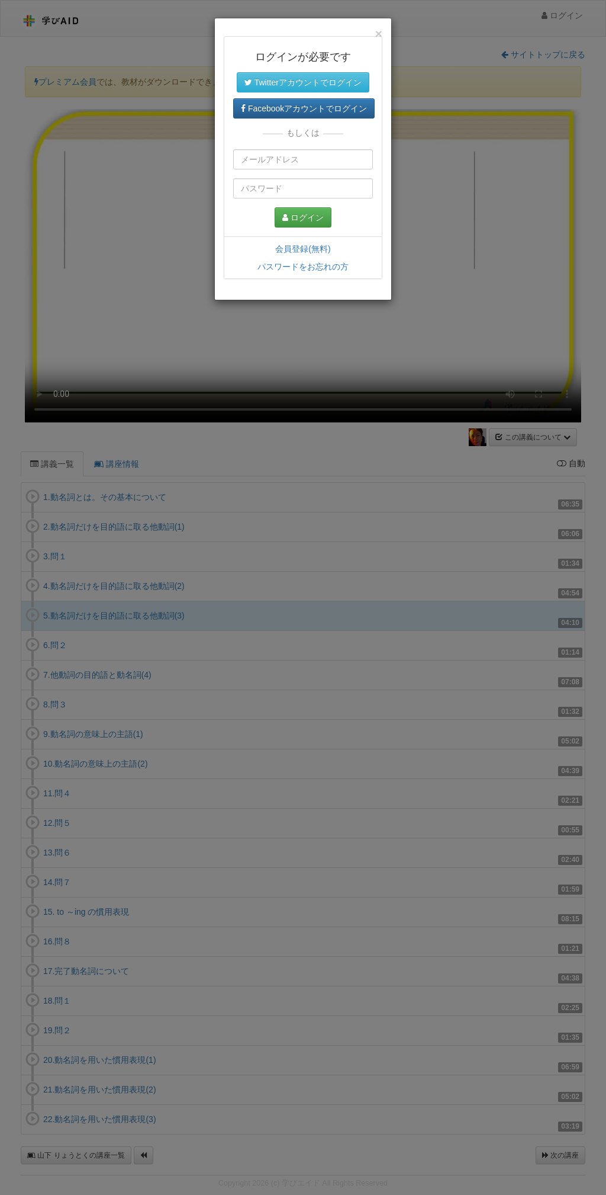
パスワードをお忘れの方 (303, 266)
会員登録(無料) (302, 249)
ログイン (303, 217)
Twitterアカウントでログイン (303, 82)
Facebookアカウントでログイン (304, 108)
